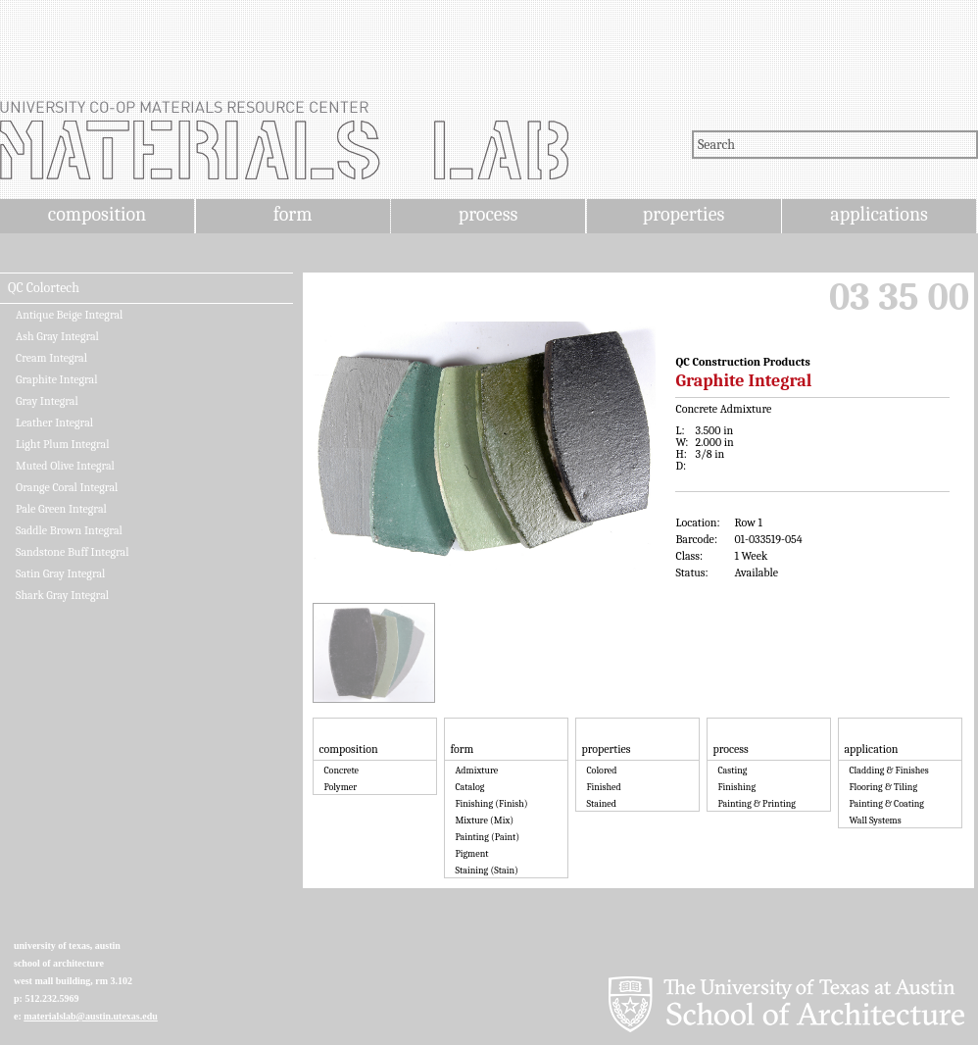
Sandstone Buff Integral (72, 552)
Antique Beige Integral (69, 315)
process (488, 214)
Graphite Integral (56, 379)
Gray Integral (47, 401)
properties (683, 214)
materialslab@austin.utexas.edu (91, 1016)
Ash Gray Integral (57, 336)
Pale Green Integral (61, 509)
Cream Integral (51, 358)
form (293, 214)
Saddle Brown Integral (69, 530)
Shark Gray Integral (62, 595)
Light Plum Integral (62, 444)
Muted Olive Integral (65, 466)
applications (879, 214)
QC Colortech (43, 288)
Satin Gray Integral (60, 573)
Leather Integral (54, 422)
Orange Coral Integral (67, 487)
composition (97, 214)
